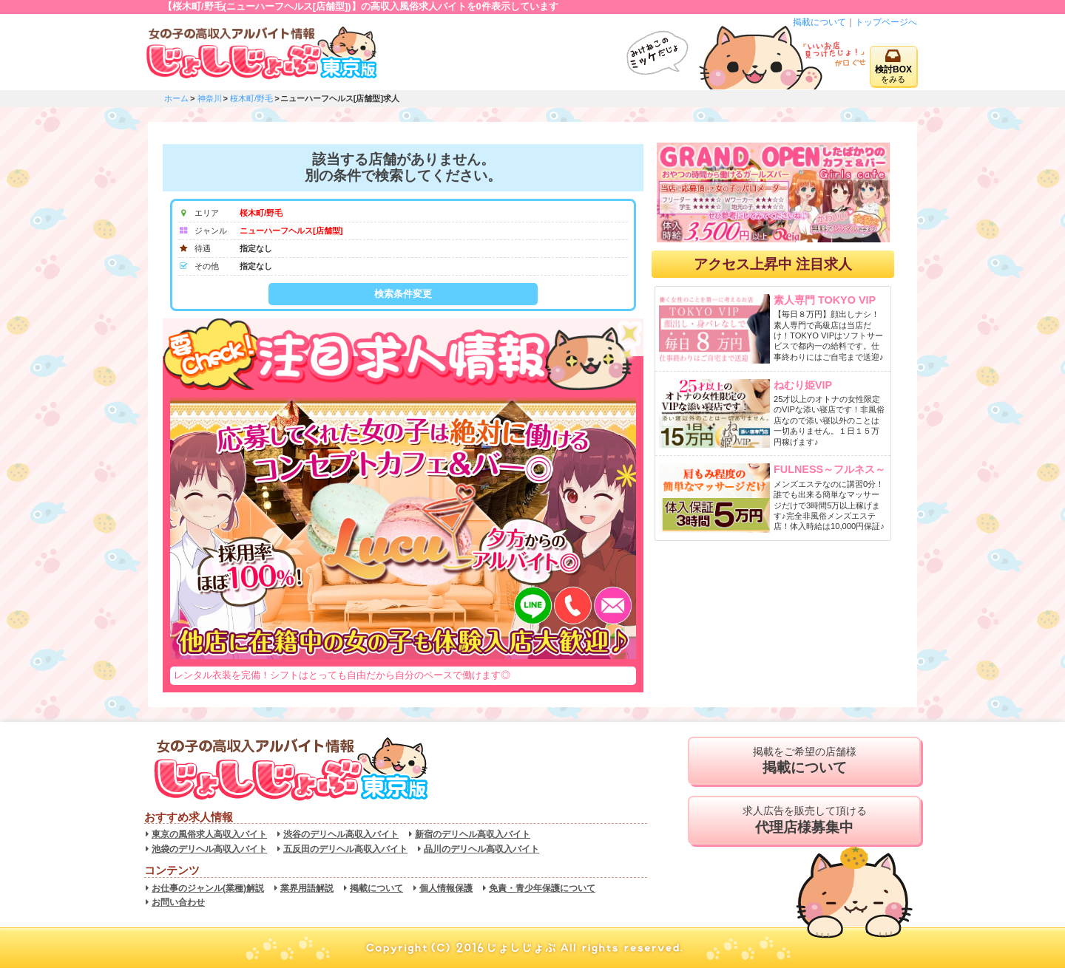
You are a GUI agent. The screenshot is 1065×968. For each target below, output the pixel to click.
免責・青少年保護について (542, 888)
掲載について (819, 22)
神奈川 (209, 98)
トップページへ (886, 22)
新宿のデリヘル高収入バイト (472, 834)
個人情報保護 (446, 888)
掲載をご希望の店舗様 (804, 761)
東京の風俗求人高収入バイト (209, 834)
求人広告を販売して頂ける (804, 820)
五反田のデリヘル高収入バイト (345, 849)
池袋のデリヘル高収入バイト (209, 849)
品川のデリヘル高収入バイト (481, 849)
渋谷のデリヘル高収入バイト (341, 834)
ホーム (176, 98)
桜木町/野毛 (251, 98)
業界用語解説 (307, 888)
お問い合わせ (178, 902)
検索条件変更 (403, 293)
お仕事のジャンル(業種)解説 (208, 888)
